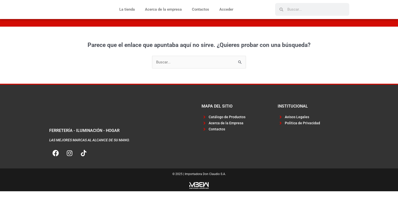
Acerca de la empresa (163, 17)
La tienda (127, 17)
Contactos (200, 17)
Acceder (226, 17)
